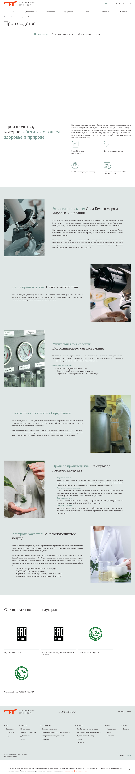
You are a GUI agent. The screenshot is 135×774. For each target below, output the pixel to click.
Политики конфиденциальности (75, 771)
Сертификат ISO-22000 (12, 661)
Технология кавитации (62, 34)
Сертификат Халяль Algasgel (88, 661)
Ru (106, 3)
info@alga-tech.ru (124, 725)
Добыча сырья (84, 34)
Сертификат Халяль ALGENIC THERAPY (19, 705)
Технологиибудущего (27, 3)
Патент (97, 34)
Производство (41, 34)
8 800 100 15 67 (123, 3)
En (109, 3)
